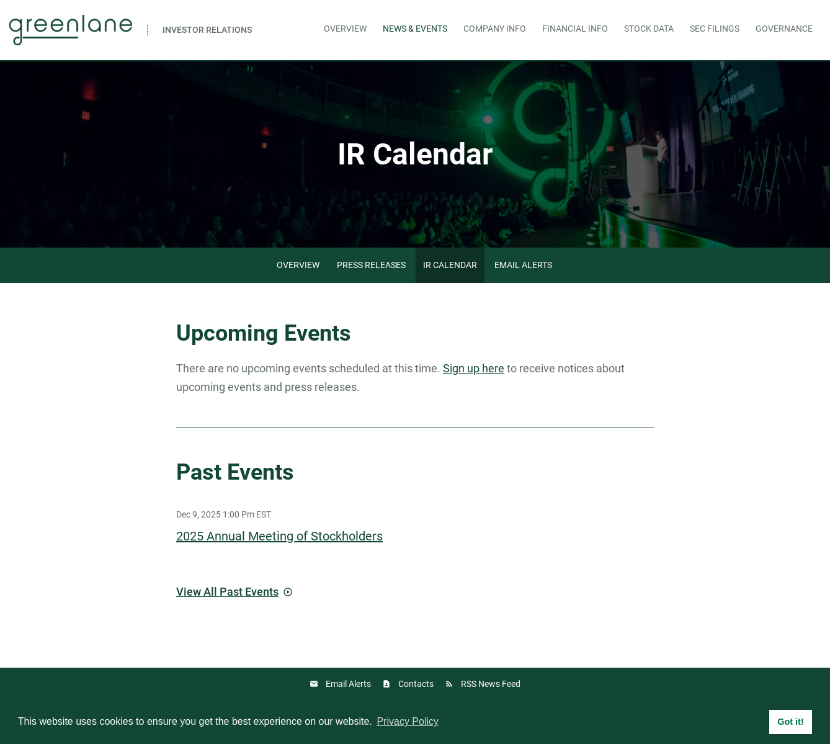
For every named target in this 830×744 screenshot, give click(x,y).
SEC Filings (714, 29)
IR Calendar (450, 265)
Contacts (416, 684)
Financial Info (575, 29)
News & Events (415, 29)
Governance (784, 29)
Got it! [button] (790, 722)
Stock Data (649, 29)
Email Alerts (523, 265)
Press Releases (371, 265)
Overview (345, 29)
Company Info (494, 29)
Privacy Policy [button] (408, 721)
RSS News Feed (490, 684)
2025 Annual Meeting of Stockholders (279, 536)
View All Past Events (227, 591)
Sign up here (473, 368)
